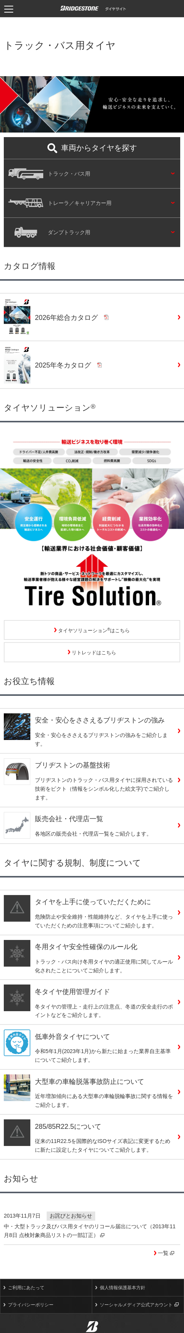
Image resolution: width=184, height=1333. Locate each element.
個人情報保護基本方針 (122, 1287)
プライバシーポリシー (30, 1304)
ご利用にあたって (26, 1287)
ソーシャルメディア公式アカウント (139, 1304)
